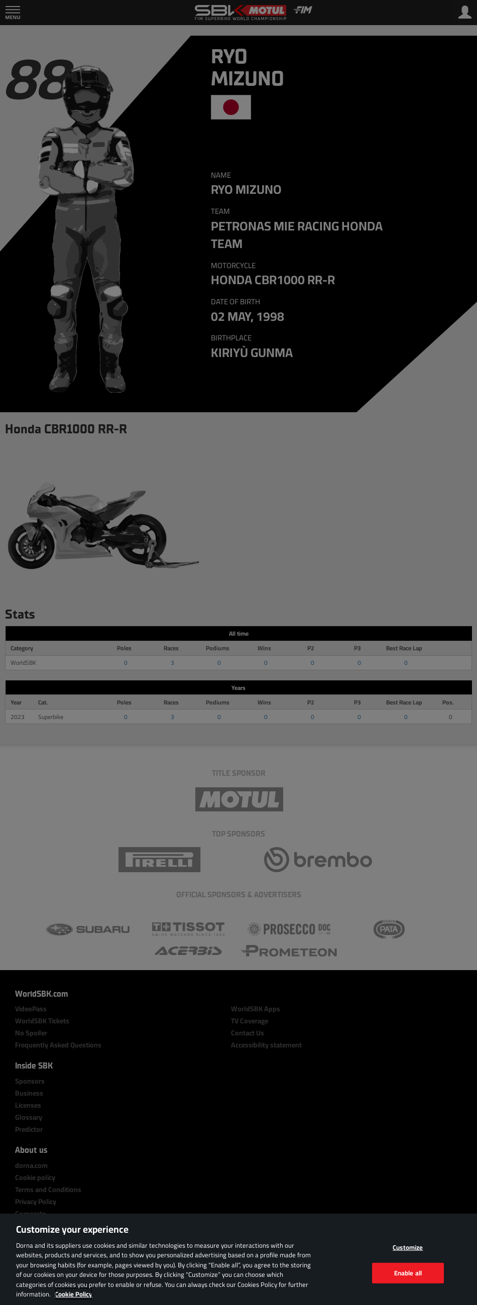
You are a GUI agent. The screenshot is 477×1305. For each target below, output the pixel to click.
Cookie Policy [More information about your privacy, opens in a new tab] (73, 1294)
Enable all (408, 1272)
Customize (408, 1247)
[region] (238, 1259)
